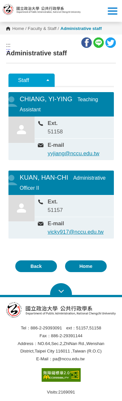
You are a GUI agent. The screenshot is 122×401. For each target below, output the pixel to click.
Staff (23, 80)
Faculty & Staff (42, 28)
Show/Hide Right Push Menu (112, 11)
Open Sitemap (61, 289)
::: (8, 45)
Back (36, 266)
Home (18, 28)
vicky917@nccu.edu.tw (76, 232)
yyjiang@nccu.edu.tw (74, 153)
